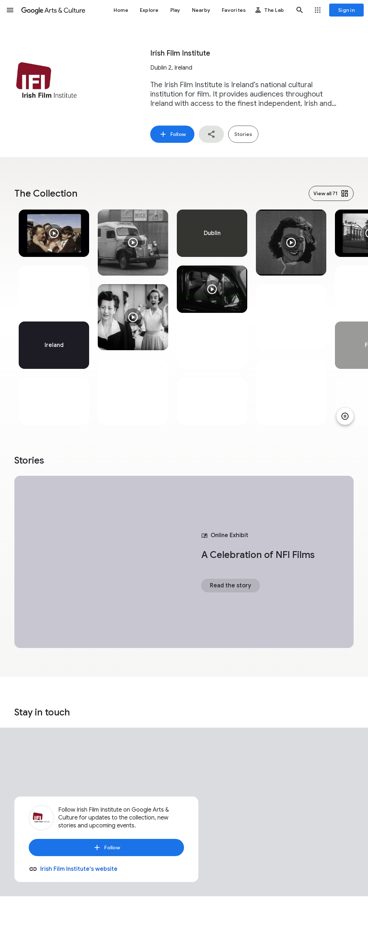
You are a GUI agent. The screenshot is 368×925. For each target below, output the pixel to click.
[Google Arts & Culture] (53, 10)
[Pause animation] (345, 416)
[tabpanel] (53, 317)
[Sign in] (346, 10)
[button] (10, 10)
